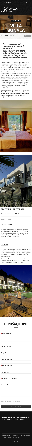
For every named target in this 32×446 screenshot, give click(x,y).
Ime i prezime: (6, 333)
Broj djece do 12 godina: (9, 378)
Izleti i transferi (7, 419)
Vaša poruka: (5, 385)
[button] (30, 125)
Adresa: (3, 340)
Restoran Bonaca (23, 417)
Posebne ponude (19, 419)
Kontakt (18, 421)
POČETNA (5, 36)
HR (26, 2)
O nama (4, 417)
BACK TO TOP (16, 441)
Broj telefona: (5, 353)
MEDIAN (17, 437)
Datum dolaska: (6, 359)
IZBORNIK (7, 2)
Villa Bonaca (12, 417)
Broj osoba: (5, 372)
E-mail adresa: (6, 346)
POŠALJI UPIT (16, 20)
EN (28, 2)
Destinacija (5, 421)
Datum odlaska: (6, 365)
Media (12, 421)
